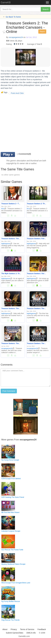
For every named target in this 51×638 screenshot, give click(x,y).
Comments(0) (24, 154)
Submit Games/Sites (14, 633)
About (4, 629)
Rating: (9, 44)
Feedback (42, 629)
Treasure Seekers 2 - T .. (10, 204)
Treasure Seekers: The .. (10, 239)
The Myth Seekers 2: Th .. (11, 274)
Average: (31, 44)
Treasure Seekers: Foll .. (36, 239)
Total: (38, 44)
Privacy (14, 629)
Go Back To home (13, 17)
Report (42, 31)
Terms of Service (27, 629)
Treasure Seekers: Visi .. (36, 274)
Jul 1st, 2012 (31, 37)
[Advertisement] (25, 123)
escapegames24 (16, 37)
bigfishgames (6, 243)
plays (20, 41)
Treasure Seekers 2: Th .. (36, 204)
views (12, 41)
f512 (3, 208)
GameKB (6, 2)
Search (46, 9)
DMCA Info (31, 633)
